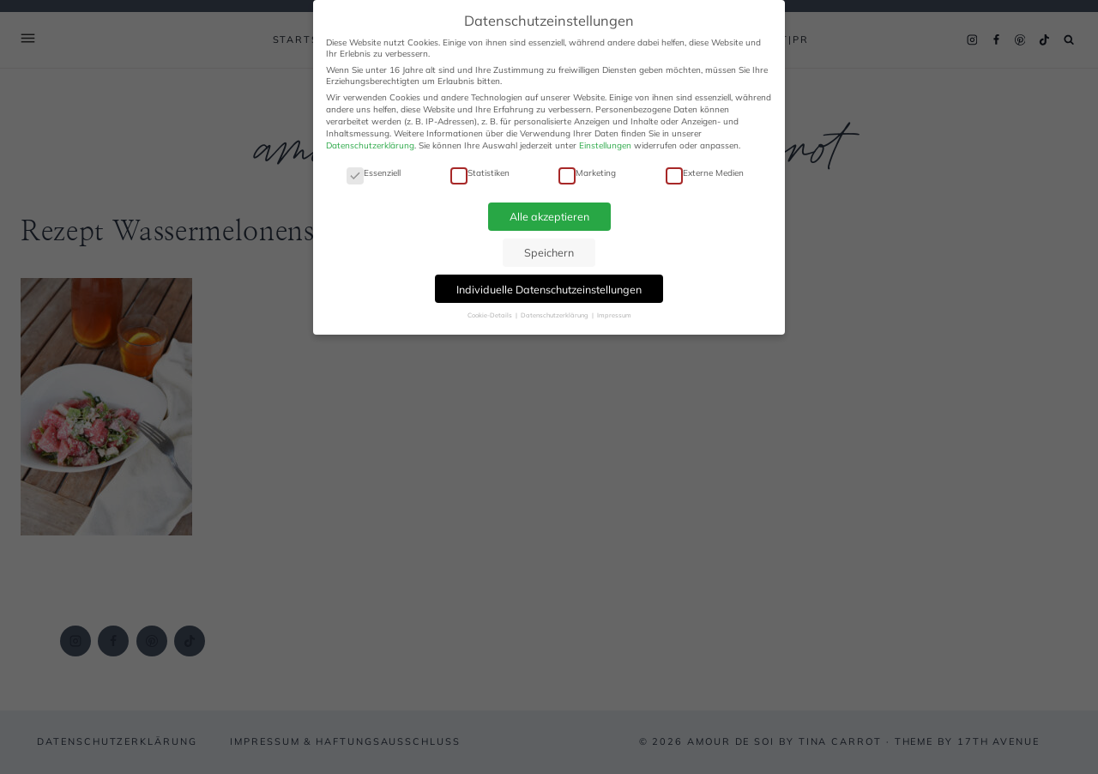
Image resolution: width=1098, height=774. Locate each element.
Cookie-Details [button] (491, 315)
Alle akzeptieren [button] (549, 216)
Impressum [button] (614, 315)
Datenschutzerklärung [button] (555, 315)
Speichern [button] (549, 252)
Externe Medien (705, 172)
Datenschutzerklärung (370, 145)
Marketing (587, 172)
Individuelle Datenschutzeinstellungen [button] (549, 289)
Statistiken (480, 172)
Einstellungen (605, 145)
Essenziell (374, 172)
